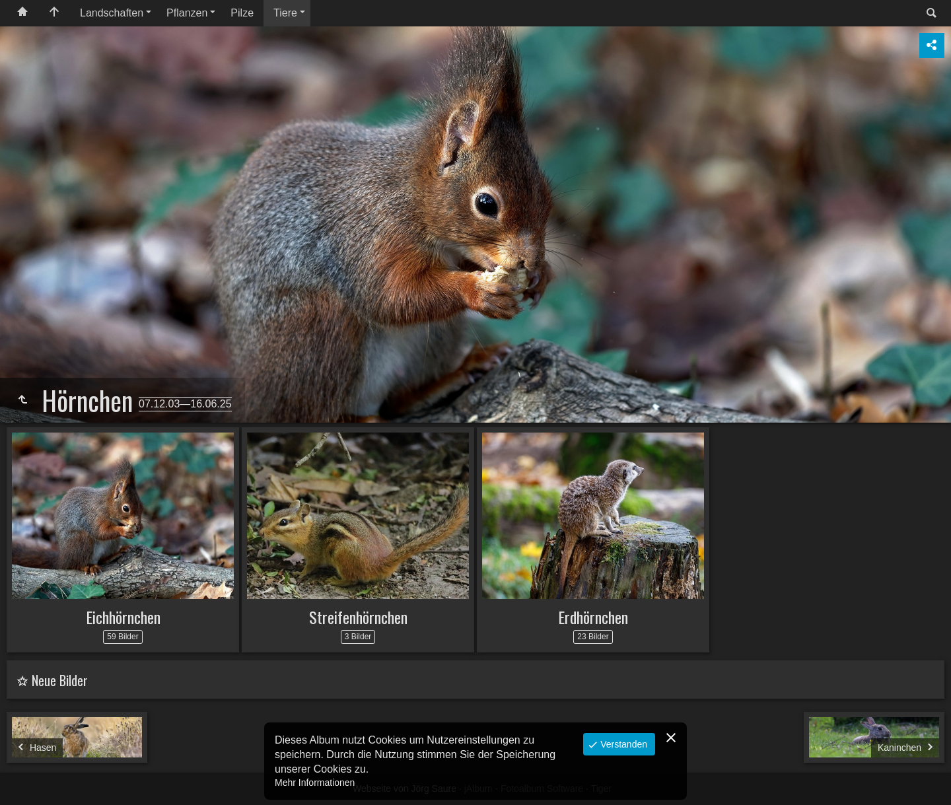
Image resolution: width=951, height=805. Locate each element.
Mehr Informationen (315, 782)
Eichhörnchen (123, 617)
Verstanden (622, 744)
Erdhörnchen (593, 617)
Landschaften (111, 12)
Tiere (285, 12)
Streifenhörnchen (358, 617)
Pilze (242, 12)
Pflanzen (186, 12)
